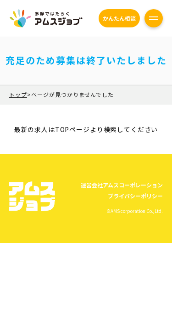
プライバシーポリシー (135, 196)
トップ (18, 94)
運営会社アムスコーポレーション (122, 185)
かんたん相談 (119, 18)
